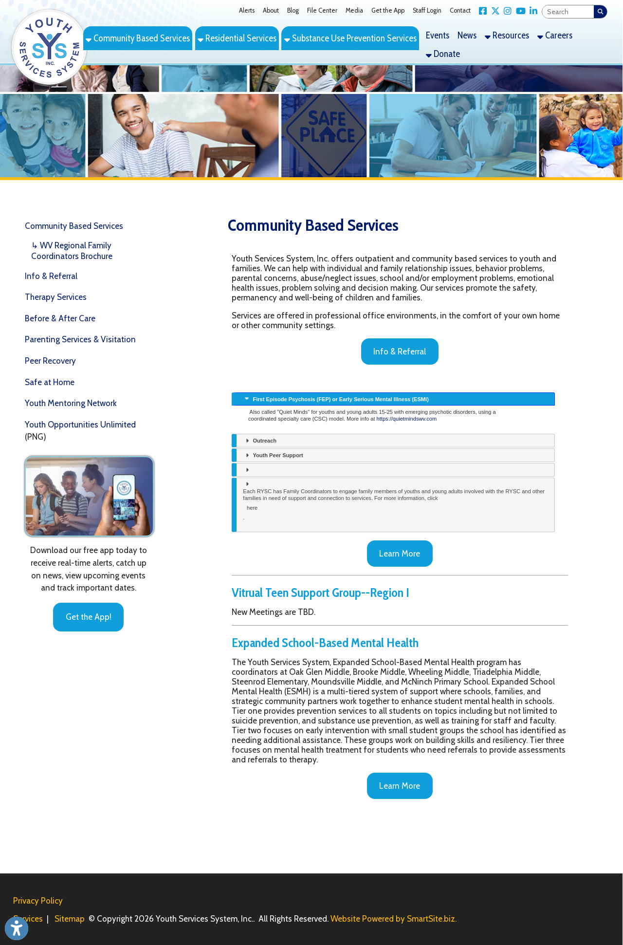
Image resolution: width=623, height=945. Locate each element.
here (252, 508)
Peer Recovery (50, 361)
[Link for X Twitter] (493, 11)
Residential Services (237, 38)
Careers (554, 35)
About (271, 10)
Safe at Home (49, 382)
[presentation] (393, 399)
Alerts (247, 10)
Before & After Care (60, 318)
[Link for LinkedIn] (532, 11)
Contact (460, 10)
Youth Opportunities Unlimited (80, 424)
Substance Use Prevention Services (350, 38)
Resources (507, 35)
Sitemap (70, 919)
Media (354, 10)
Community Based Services (138, 38)
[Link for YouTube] (519, 11)
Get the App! (88, 617)
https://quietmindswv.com (407, 419)
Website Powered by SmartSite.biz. (393, 919)
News (467, 35)
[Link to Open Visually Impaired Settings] (16, 928)
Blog (293, 10)
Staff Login (427, 10)
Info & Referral (51, 276)
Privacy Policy (38, 901)
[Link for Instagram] (506, 11)
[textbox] (568, 12)
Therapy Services (56, 297)
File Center (322, 10)
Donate (443, 53)
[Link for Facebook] (481, 11)
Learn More (399, 553)
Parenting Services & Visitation (80, 339)
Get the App (387, 10)
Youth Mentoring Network (71, 403)
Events (437, 35)
